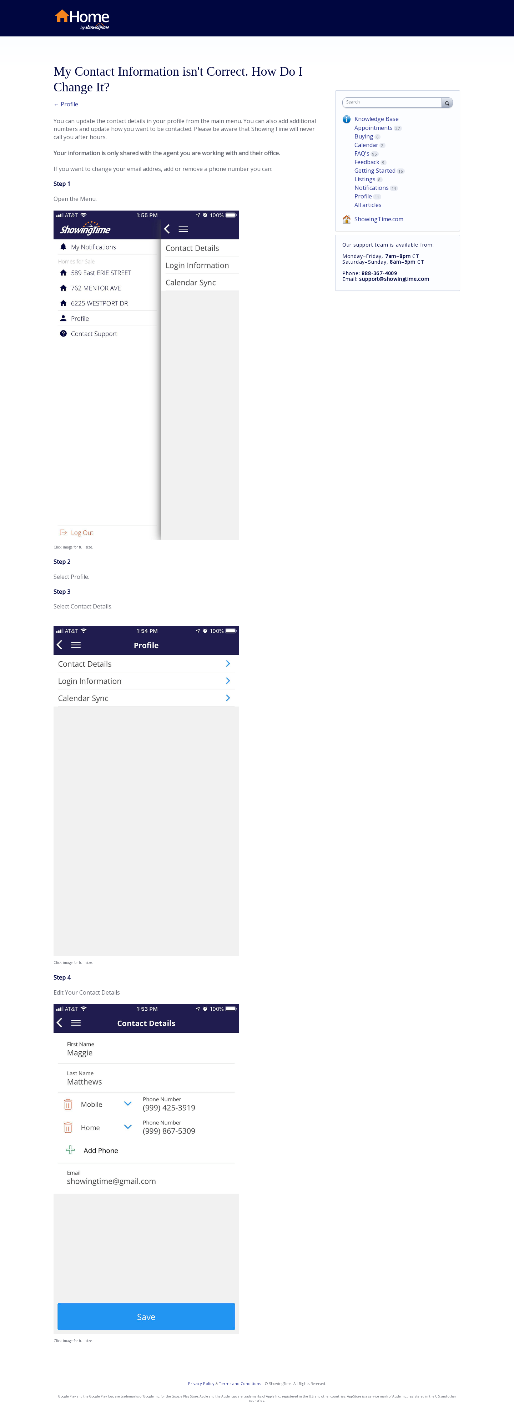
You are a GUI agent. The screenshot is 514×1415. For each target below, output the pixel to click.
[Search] (447, 102)
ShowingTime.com (378, 219)
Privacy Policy (201, 1383)
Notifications (371, 188)
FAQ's (361, 153)
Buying (363, 136)
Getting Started (374, 171)
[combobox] (394, 103)
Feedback (366, 162)
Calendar (366, 145)
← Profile (66, 104)
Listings (365, 179)
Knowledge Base (376, 119)
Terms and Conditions (240, 1383)
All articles (368, 205)
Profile (363, 196)
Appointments (373, 128)
